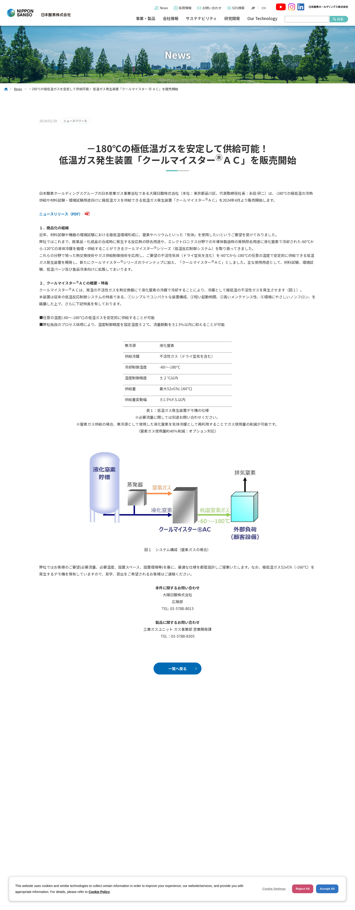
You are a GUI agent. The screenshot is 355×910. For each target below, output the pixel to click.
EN (264, 7)
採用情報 (185, 7)
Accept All (327, 888)
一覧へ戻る (177, 668)
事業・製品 (145, 18)
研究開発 (232, 18)
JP (253, 7)
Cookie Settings (274, 888)
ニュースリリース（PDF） (64, 214)
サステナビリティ (201, 18)
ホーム (6, 89)
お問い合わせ (212, 7)
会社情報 (170, 18)
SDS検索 (238, 7)
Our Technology (262, 18)
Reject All (303, 888)
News (164, 7)
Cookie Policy (99, 892)
